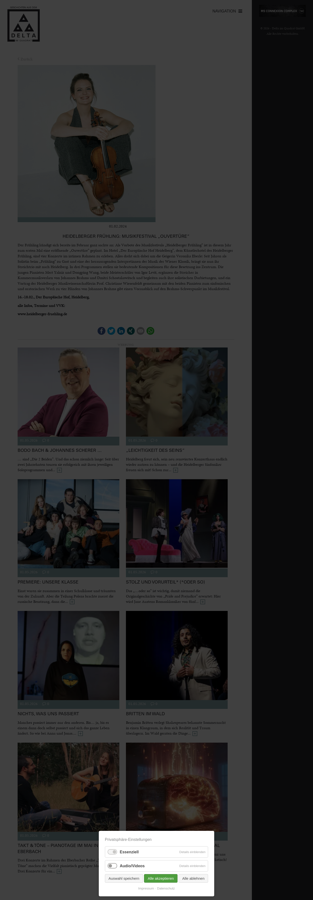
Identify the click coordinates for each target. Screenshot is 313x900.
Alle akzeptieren (161, 878)
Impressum (146, 888)
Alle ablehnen (193, 878)
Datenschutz (166, 888)
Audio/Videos (132, 866)
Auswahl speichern (124, 878)
